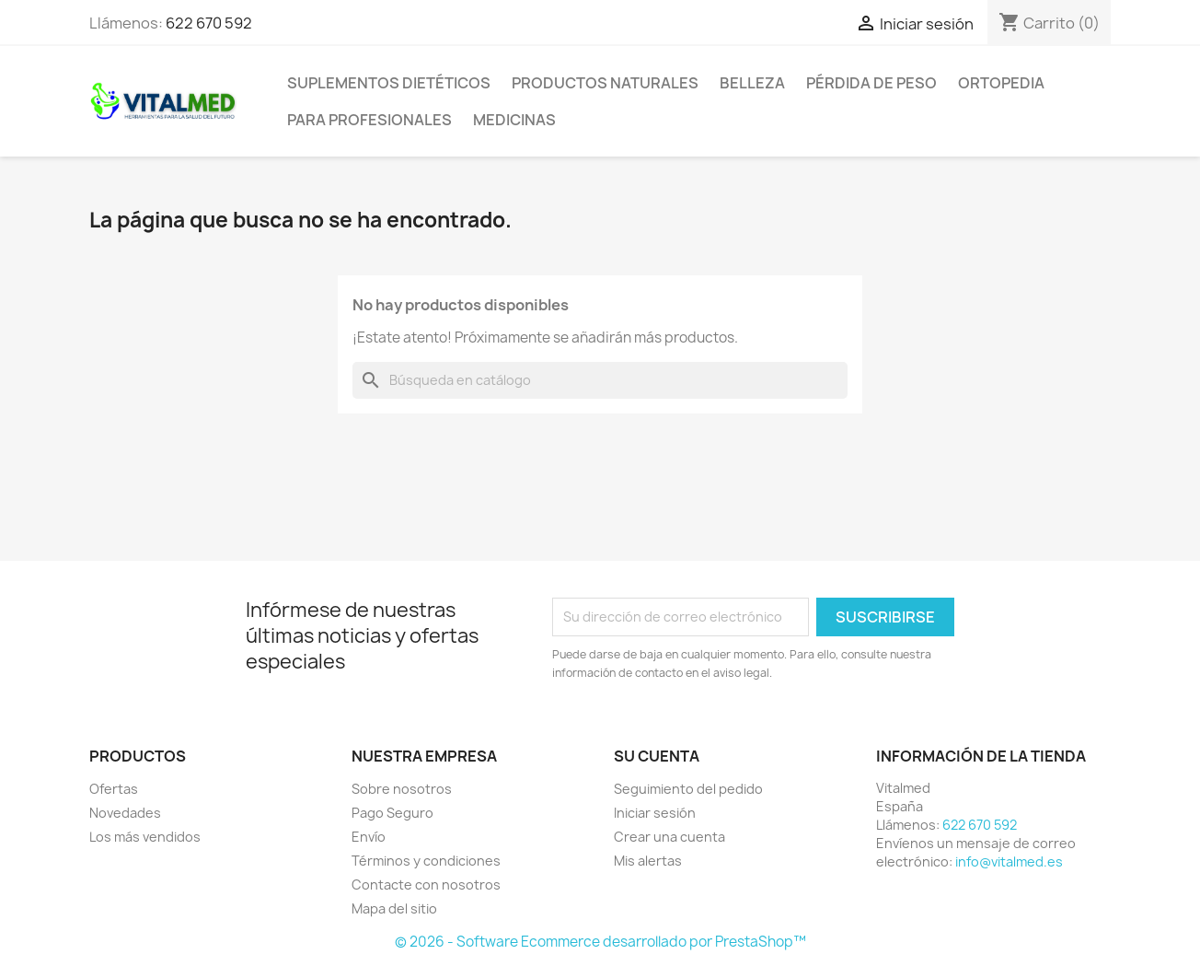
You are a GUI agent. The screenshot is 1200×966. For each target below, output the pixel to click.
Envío (369, 836)
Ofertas (113, 788)
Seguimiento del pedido (688, 788)
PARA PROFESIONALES (369, 120)
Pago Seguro (392, 812)
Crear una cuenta (669, 836)
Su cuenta (656, 756)
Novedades (125, 812)
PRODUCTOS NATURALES (605, 83)
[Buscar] (600, 380)
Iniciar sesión (655, 812)
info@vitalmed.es (1009, 861)
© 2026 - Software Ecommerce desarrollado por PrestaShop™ (600, 941)
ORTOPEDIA (1001, 83)
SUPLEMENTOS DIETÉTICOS (388, 83)
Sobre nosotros (402, 788)
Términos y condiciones (426, 860)
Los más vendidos (145, 836)
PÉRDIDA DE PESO (871, 83)
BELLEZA (752, 83)
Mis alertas (648, 860)
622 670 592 (209, 23)
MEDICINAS (514, 120)
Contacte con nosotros (426, 884)
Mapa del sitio (394, 908)
